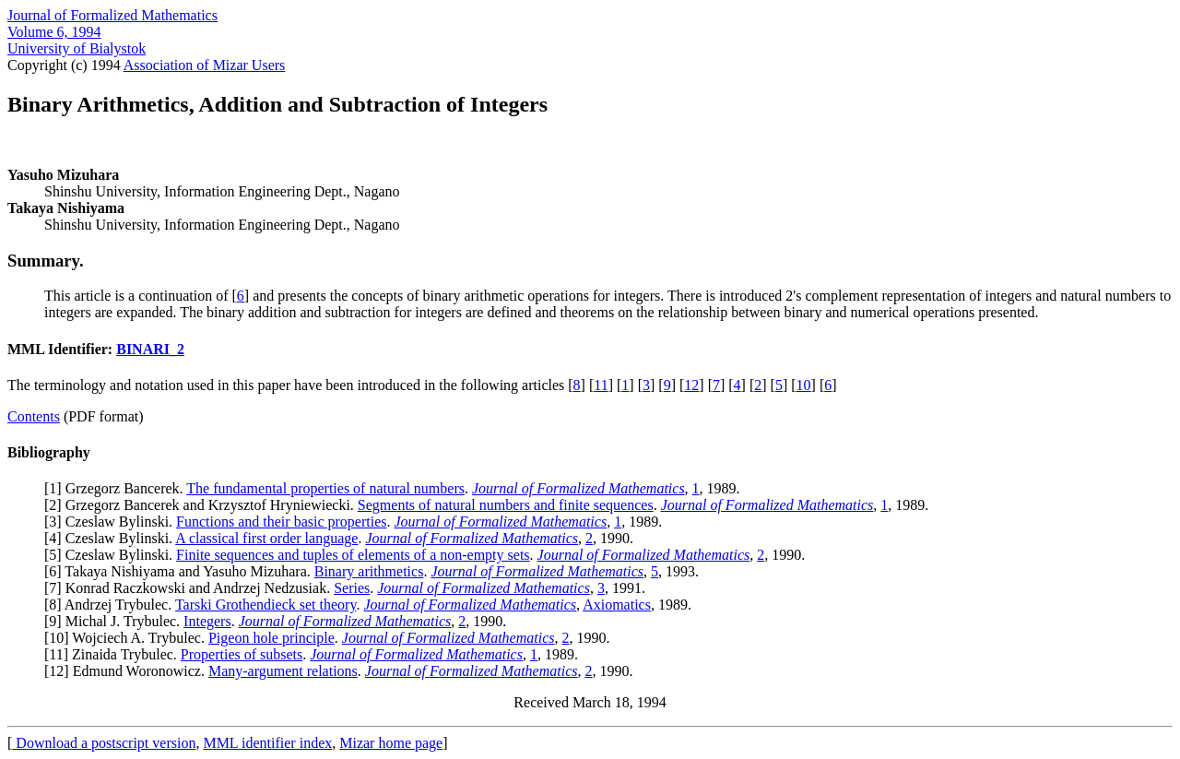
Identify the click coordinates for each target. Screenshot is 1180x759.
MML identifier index (267, 743)
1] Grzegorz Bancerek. (117, 488)
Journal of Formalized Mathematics (112, 15)
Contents (33, 416)
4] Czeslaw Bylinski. (112, 538)
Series (352, 588)
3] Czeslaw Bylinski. (112, 521)
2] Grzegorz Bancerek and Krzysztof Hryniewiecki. (203, 505)
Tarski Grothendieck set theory (265, 604)
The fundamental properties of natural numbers (325, 488)
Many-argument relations (283, 671)
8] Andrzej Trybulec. (112, 604)
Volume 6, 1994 (53, 32)
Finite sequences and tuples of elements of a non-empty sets (352, 555)
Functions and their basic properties (281, 521)
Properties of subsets (241, 654)
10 (803, 385)
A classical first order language (266, 538)
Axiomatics (617, 604)
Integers (207, 621)
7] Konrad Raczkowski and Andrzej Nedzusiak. (191, 588)
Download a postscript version (103, 743)
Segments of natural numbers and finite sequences (506, 505)
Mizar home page (390, 743)
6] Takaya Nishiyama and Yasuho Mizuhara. (181, 571)
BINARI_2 (150, 349)
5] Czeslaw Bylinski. (112, 555)
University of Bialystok (76, 48)
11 (601, 385)
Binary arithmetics (369, 571)
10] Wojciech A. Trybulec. (128, 638)
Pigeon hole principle (271, 638)
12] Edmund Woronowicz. (128, 671)
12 (691, 385)
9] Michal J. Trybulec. (116, 621)
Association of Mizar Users (205, 65)
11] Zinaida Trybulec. (115, 654)
